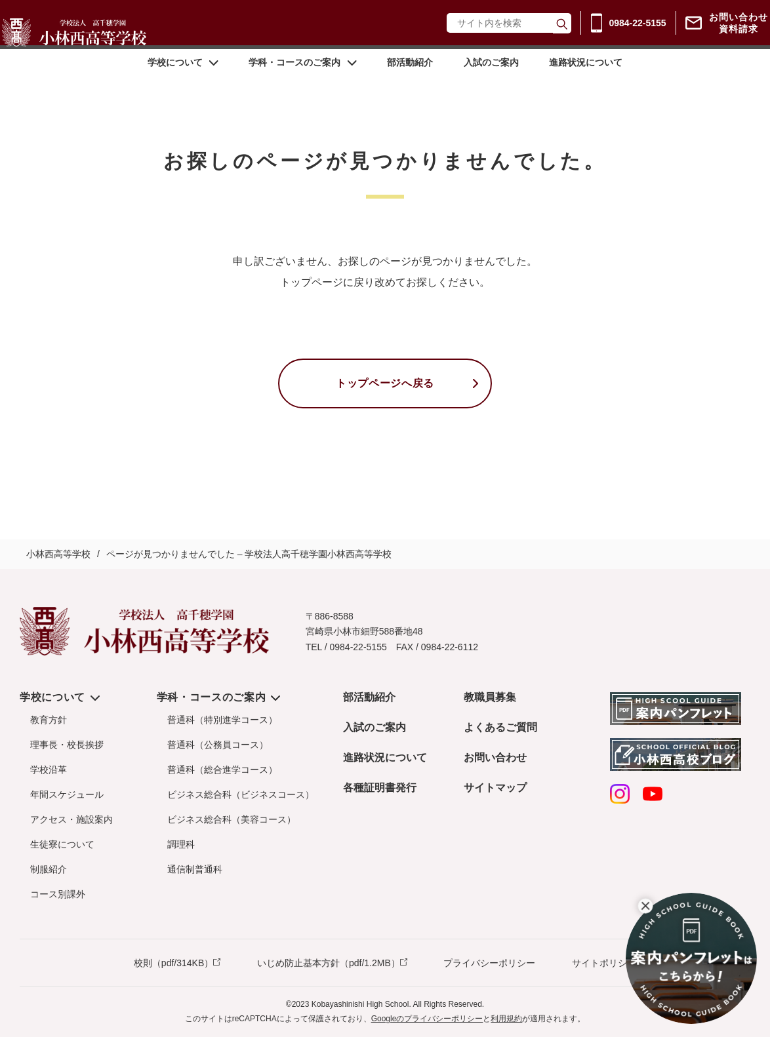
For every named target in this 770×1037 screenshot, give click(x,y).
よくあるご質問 (500, 727)
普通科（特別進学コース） (222, 719)
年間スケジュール (67, 794)
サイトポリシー (604, 963)
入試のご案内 (489, 80)
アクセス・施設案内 (71, 819)
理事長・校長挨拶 (67, 744)
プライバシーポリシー (489, 963)
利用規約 (506, 1018)
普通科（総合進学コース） (222, 769)
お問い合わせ (495, 757)
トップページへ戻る (385, 383)
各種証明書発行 (379, 787)
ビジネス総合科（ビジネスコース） (240, 794)
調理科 (181, 844)
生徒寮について (62, 844)
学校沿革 (48, 769)
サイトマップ (495, 787)
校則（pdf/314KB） (173, 963)
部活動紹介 (410, 80)
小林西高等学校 (58, 554)
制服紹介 (48, 869)
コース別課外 (57, 894)
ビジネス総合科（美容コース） (231, 819)
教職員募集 (490, 697)
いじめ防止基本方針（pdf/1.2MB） (328, 963)
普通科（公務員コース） (217, 744)
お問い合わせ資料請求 (727, 31)
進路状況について (584, 80)
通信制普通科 (194, 869)
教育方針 (48, 719)
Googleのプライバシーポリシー (427, 1018)
